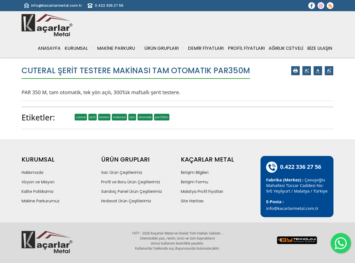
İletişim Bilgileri (195, 172)
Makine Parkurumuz (41, 201)
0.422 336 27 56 (105, 5)
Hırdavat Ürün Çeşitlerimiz (126, 201)
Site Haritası (192, 201)
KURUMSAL (79, 48)
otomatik (145, 117)
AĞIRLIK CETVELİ (286, 48)
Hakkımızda (32, 172)
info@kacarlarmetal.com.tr (53, 5)
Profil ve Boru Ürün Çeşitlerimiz (130, 182)
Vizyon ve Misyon (38, 182)
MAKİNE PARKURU (118, 48)
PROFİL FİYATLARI (246, 48)
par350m (161, 117)
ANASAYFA (49, 48)
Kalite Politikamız (38, 191)
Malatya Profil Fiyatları (202, 191)
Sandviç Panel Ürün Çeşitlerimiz (131, 191)
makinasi (119, 117)
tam (132, 117)
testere (104, 117)
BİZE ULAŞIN (319, 48)
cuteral (81, 117)
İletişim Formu (194, 182)
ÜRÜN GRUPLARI (164, 48)
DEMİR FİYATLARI (206, 48)
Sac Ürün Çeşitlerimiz (121, 172)
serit (92, 117)
